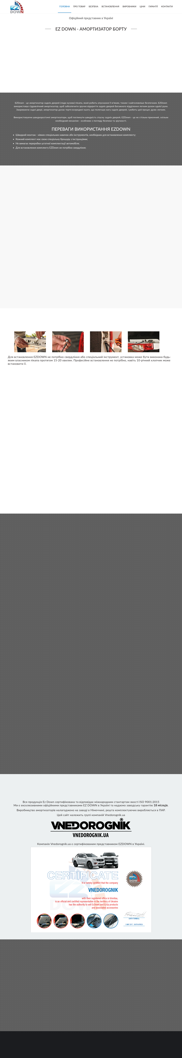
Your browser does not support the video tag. (91, 61)
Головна (64, 6)
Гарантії (153, 6)
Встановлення (110, 6)
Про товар (79, 6)
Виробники (129, 6)
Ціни (142, 6)
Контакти (167, 6)
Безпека (93, 6)
